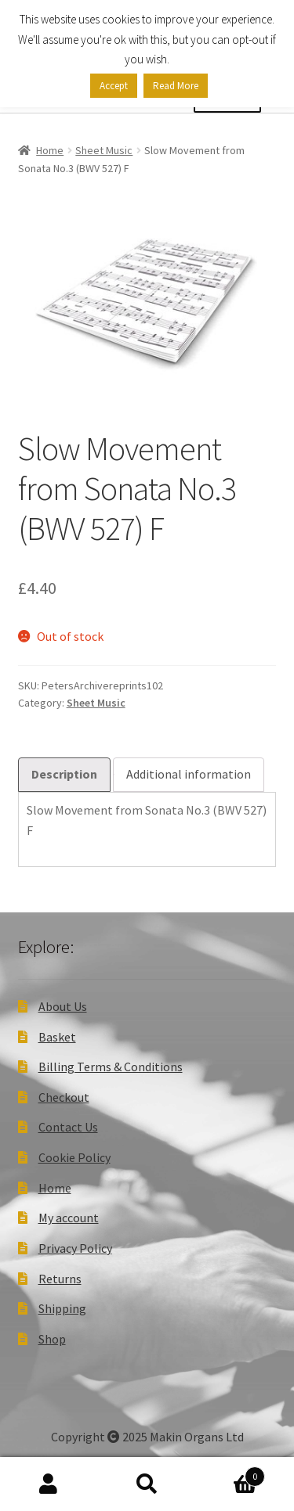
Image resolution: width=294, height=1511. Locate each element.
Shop (52, 1339)
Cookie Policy (74, 1157)
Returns (60, 1278)
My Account (49, 1484)
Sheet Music (103, 150)
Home (50, 150)
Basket (57, 1037)
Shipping (62, 1308)
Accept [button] (114, 85)
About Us (62, 1006)
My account (68, 1217)
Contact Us (68, 1127)
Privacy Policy (75, 1248)
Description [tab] (64, 774)
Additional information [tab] (188, 774)
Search (147, 1484)
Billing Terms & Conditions (110, 1066)
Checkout (63, 1097)
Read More (175, 85)
